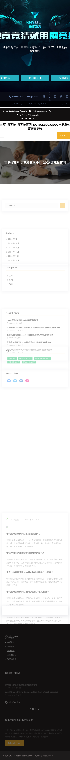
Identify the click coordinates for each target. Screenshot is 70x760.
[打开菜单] (2, 135)
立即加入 (63, 135)
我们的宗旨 (11, 655)
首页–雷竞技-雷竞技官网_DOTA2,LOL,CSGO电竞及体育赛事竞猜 (35, 127)
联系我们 (10, 642)
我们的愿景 (11, 659)
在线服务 (10, 646)
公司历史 (10, 651)
